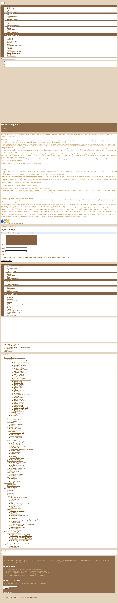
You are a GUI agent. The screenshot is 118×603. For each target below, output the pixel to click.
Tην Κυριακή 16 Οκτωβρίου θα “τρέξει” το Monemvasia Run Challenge (25, 577)
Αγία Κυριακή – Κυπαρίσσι (21, 364)
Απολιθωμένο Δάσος (15, 432)
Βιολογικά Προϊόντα (15, 510)
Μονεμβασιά (7, 6)
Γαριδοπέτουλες (14, 530)
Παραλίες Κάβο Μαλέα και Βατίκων (20, 396)
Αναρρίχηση (10, 424)
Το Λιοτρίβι (13, 468)
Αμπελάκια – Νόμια (19, 377)
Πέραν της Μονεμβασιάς (10, 33)
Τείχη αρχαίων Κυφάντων (17, 460)
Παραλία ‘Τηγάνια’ (19, 388)
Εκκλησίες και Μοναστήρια (14, 471)
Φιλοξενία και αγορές (9, 491)
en (4, 63)
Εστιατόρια (10, 493)
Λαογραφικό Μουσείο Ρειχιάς (18, 464)
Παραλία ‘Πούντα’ (19, 399)
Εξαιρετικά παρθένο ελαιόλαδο (18, 499)
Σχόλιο (3, 247)
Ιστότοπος (3, 256)
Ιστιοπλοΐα (13, 418)
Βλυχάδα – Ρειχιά (18, 368)
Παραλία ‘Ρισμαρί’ (19, 408)
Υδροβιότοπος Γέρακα (16, 436)
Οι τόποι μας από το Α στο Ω (11, 35)
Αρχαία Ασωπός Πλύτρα (16, 446)
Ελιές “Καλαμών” (15, 508)
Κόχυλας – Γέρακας (19, 370)
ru (4, 66)
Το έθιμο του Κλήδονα (16, 477)
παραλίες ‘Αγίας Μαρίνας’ (21, 410)
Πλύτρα (9, 54)
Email (3, 253)
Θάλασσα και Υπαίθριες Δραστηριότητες (14, 360)
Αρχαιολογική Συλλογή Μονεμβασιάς (20, 470)
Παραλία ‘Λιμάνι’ (18, 385)
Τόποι (8, 10)
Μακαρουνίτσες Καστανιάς (17, 529)
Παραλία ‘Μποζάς (18, 389)
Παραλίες (9, 361)
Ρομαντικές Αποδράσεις (13, 488)
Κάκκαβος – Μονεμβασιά (20, 374)
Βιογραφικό (13, 480)
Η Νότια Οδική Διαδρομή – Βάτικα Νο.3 (21, 541)
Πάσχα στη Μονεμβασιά (16, 476)
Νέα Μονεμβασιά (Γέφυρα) (14, 51)
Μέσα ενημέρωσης (10, 347)
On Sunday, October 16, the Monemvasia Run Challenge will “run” (24, 576)
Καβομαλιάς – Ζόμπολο (16, 426)
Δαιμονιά (9, 42)
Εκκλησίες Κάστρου (15, 473)
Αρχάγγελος (10, 38)
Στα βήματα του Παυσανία (17, 445)
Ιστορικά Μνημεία (12, 442)
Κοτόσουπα (13, 518)
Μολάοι (9, 50)
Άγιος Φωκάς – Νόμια (19, 380)
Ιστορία (9, 7)
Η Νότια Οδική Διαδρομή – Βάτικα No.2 (21, 539)
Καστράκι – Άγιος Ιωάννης (21, 371)
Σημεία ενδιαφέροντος (13, 11)
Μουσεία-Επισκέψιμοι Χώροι (15, 463)
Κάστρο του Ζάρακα (15, 452)
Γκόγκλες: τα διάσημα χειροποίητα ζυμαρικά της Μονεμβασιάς (27, 521)
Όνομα (3, 250)
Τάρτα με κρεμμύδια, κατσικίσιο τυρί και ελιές (22, 526)
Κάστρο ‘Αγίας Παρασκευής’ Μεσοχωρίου (21, 451)
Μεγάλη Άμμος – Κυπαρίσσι (21, 365)
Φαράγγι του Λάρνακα (16, 438)
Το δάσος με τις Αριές (16, 439)
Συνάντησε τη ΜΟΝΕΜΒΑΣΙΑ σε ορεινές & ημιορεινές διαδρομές (24, 571)
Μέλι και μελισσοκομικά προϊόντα (19, 505)
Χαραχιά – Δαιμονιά (19, 392)
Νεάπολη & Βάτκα (12, 223)
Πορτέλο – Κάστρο (19, 376)
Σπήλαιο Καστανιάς (15, 430)
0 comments (20, 223)
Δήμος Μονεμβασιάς (11, 346)
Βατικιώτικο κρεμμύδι (16, 507)
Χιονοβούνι (13, 423)
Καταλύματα (10, 492)
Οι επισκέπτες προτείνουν (14, 549)
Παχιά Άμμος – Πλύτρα (20, 390)
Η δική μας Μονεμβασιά (10, 546)
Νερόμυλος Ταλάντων (16, 455)
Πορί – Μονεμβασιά (19, 373)
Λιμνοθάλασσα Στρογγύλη (17, 435)
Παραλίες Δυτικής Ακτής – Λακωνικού (20, 382)
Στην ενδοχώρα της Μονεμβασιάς (19, 542)
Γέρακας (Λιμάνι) (12, 41)
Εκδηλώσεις (10, 474)
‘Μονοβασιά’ (14, 482)
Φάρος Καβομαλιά (15, 449)
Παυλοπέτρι (13, 458)
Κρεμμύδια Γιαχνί (15, 524)
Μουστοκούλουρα (15, 516)
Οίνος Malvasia (14, 501)
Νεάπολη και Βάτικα (9, 13)
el (4, 61)
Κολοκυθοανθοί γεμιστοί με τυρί (19, 517)
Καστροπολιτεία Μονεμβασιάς (15, 45)
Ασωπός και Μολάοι (9, 20)
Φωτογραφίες (8, 350)
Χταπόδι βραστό (14, 520)
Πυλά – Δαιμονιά (18, 393)
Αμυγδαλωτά (13, 514)
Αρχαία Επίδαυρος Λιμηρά (17, 448)
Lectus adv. (34, 599)
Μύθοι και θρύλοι (12, 8)
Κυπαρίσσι (10, 47)
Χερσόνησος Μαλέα (15, 421)
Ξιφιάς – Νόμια (18, 379)
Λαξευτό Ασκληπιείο (16, 454)
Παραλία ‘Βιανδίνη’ (19, 386)
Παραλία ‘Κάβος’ (18, 383)
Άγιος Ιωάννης (11, 36)
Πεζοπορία (10, 420)
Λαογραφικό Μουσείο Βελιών (18, 467)
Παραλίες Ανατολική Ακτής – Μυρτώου (20, 363)
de (4, 64)
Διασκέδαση (10, 496)
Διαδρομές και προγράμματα (11, 533)
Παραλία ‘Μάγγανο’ (19, 401)
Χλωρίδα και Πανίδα (12, 433)
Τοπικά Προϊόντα (11, 498)
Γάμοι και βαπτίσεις (12, 489)
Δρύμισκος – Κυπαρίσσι (20, 367)
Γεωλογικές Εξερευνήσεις (14, 429)
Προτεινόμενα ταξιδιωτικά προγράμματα (18, 545)
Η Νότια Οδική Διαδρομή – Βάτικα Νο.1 (21, 538)
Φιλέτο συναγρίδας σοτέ (16, 527)
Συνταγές (9, 511)
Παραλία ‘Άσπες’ (18, 407)
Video (6, 352)
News (5, 130)
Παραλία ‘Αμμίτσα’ (19, 405)
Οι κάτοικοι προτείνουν (13, 548)
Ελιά (8, 44)
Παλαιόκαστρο (14, 457)
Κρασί (12, 504)
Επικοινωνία (8, 353)
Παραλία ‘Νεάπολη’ (19, 404)
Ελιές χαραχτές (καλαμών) (17, 513)
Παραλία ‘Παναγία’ (19, 413)
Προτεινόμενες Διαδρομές (14, 535)
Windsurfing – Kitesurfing (17, 415)
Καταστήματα (11, 495)
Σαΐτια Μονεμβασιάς (15, 532)
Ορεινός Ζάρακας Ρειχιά (13, 53)
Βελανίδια (10, 39)
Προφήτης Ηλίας (11, 56)
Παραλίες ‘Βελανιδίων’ (20, 411)
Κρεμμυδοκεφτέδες (15, 523)
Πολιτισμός (7, 440)
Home (5, 128)
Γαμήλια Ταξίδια (11, 486)
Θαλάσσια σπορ (11, 414)
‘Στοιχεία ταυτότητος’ (16, 483)
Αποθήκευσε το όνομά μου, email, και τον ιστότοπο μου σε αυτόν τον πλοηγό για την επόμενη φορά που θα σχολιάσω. (36, 259)
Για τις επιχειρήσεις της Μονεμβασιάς (17, 349)
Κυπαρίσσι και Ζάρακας (10, 26)
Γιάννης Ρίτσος (11, 479)
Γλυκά (12, 502)
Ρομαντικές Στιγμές (9, 485)
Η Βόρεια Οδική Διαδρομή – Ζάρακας (20, 536)
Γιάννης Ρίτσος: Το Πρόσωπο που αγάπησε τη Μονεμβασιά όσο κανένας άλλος (27, 573)
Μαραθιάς (10, 48)
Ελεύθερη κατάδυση (15, 417)
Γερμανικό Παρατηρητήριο (17, 461)
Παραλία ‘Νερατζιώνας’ (20, 402)
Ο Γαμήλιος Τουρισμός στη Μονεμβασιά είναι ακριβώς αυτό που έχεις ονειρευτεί (27, 574)
